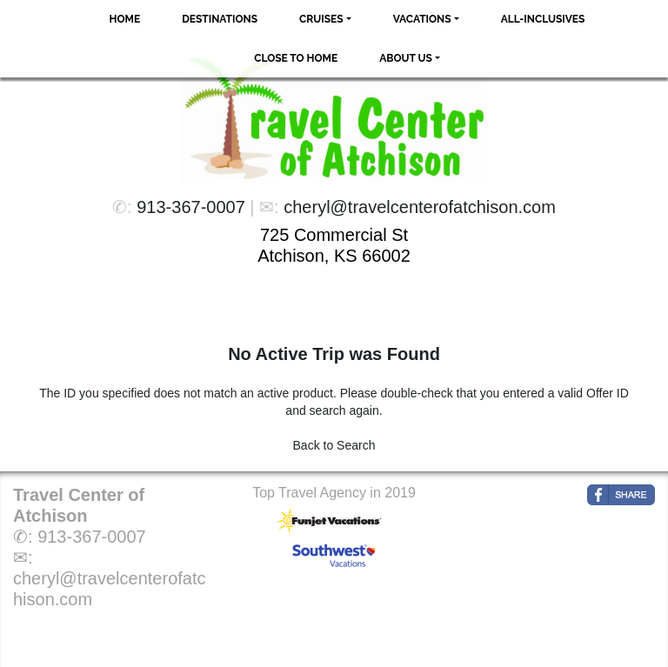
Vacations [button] (422, 19)
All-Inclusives (543, 19)
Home (125, 19)
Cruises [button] (321, 19)
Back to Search (334, 445)
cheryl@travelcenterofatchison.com (420, 207)
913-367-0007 (191, 207)
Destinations (219, 19)
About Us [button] (405, 58)
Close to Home (295, 58)
